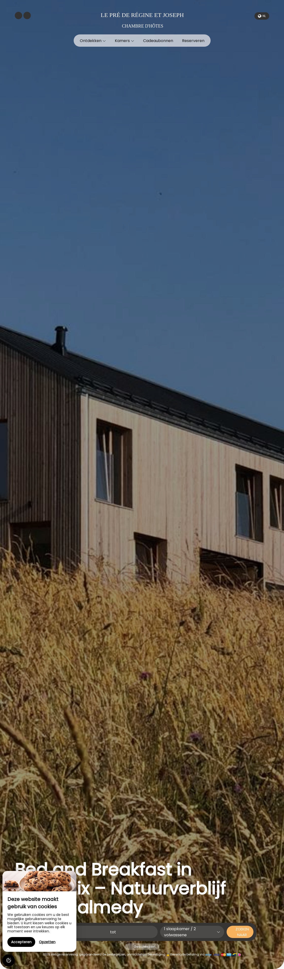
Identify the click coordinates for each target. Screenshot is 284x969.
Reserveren (193, 41)
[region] (39, 911)
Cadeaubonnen (158, 41)
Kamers (124, 41)
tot (113, 932)
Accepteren (21, 942)
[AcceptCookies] (8, 960)
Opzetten (47, 942)
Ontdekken (93, 41)
